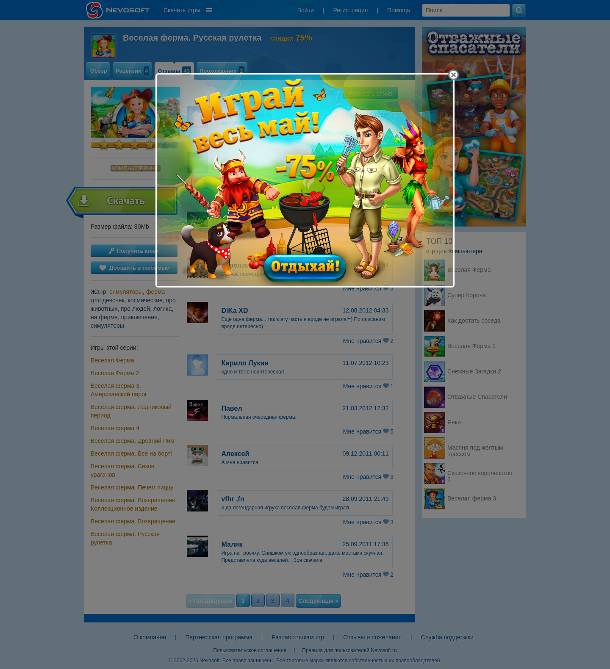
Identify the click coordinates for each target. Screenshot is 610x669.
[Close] (453, 74)
